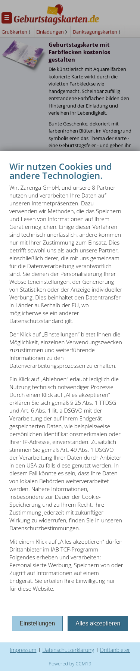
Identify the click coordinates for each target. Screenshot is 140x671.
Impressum (23, 649)
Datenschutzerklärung (68, 649)
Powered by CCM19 (70, 663)
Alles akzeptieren (97, 623)
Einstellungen (37, 623)
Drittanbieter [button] (115, 649)
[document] (70, 387)
